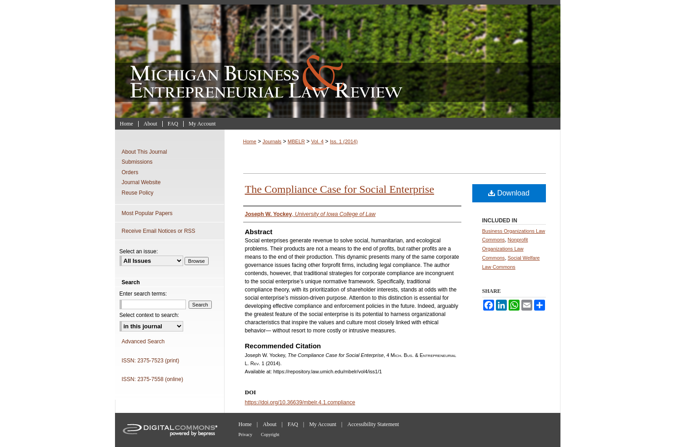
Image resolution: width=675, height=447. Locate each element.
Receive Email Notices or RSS (158, 231)
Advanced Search (143, 341)
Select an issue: (139, 251)
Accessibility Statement (373, 424)
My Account (322, 424)
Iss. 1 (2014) (344, 141)
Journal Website (141, 182)
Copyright (270, 434)
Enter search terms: (143, 294)
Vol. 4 (317, 141)
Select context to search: (149, 315)
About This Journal (144, 152)
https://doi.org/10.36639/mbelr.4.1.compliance (300, 402)
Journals (272, 141)
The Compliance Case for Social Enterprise (340, 189)
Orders (130, 172)
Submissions (137, 162)
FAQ (293, 424)
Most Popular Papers (147, 213)
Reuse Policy (138, 193)
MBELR (296, 141)
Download (509, 193)
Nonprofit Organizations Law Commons (505, 249)
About (269, 424)
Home (249, 141)
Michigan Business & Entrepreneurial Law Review (337, 59)
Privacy (246, 434)
